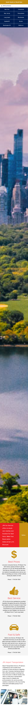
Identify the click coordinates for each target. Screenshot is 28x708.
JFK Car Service (7, 5)
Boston (21, 21)
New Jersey (7, 13)
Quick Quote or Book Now (14, 2)
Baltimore (21, 25)
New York (7, 9)
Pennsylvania (21, 13)
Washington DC (7, 25)
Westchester (21, 17)
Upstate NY (7, 21)
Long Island (7, 17)
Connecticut (21, 9)
